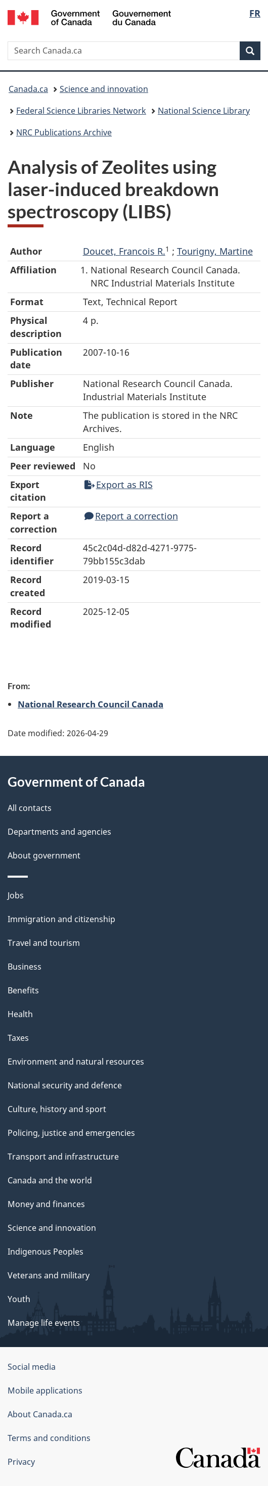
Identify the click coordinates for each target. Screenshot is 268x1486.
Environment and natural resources (76, 1061)
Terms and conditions (49, 1438)
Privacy (21, 1461)
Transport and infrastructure (63, 1156)
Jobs (16, 895)
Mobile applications (45, 1390)
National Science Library (204, 110)
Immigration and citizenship (61, 919)
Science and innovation (104, 88)
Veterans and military (49, 1275)
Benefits (23, 990)
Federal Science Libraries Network (81, 110)
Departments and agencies (59, 831)
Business (24, 966)
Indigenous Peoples (45, 1251)
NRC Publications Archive (64, 132)
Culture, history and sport (57, 1109)
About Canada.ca (40, 1414)
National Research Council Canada (90, 704)
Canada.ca (28, 88)
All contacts (30, 807)
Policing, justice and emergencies (71, 1132)
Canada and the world (50, 1180)
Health (20, 1014)
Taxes (18, 1037)
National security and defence (65, 1085)
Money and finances (46, 1204)
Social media (32, 1366)
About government (44, 855)
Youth (19, 1299)
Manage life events (44, 1322)
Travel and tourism (44, 942)
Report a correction (131, 516)
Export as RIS (118, 484)
